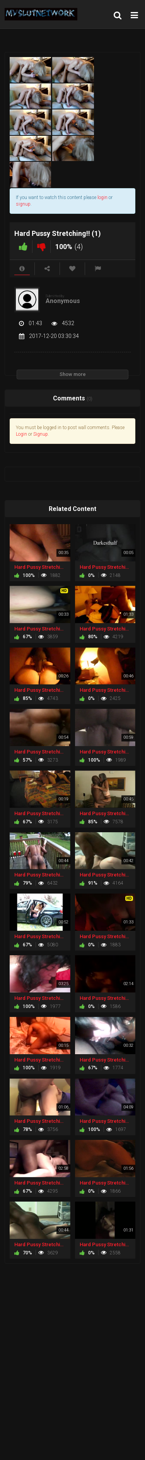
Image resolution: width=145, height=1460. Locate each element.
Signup (40, 434)
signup (23, 204)
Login (21, 434)
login (102, 197)
